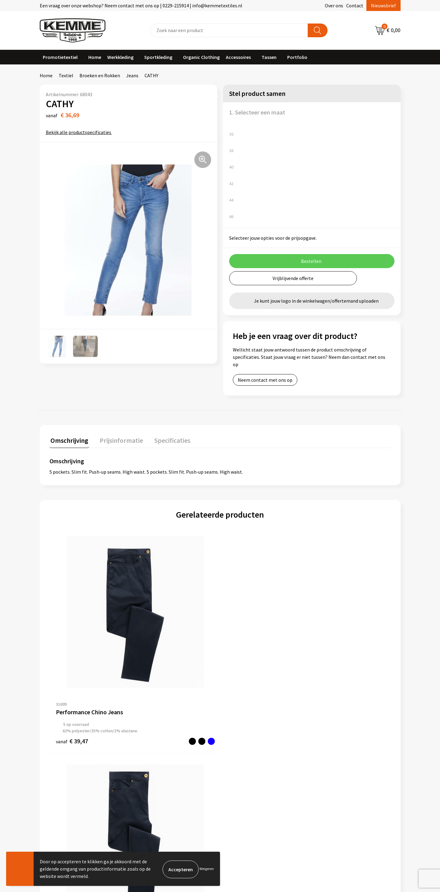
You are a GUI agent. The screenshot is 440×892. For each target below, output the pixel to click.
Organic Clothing (201, 57)
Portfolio (297, 57)
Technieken (150, 763)
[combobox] (229, 30)
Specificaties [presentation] (167, 439)
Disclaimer (328, 753)
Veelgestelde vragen (159, 744)
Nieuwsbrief (383, 5)
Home (94, 57)
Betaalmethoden (246, 735)
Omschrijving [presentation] (68, 439)
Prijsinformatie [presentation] (118, 439)
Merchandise (151, 772)
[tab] (68, 441)
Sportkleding (158, 57)
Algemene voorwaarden (341, 726)
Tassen (269, 57)
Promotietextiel (60, 57)
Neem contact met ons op (265, 380)
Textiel (66, 75)
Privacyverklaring (335, 744)
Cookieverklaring (335, 735)
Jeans (132, 75)
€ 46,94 (242, 653)
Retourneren (241, 744)
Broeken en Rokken (99, 75)
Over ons (334, 5)
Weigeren (207, 868)
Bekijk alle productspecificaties (80, 132)
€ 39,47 (72, 659)
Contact (354, 5)
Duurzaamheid (153, 753)
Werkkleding (120, 57)
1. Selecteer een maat (257, 112)
